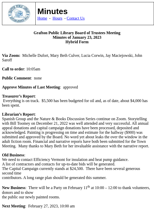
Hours (57, 18)
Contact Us (76, 18)
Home (42, 18)
